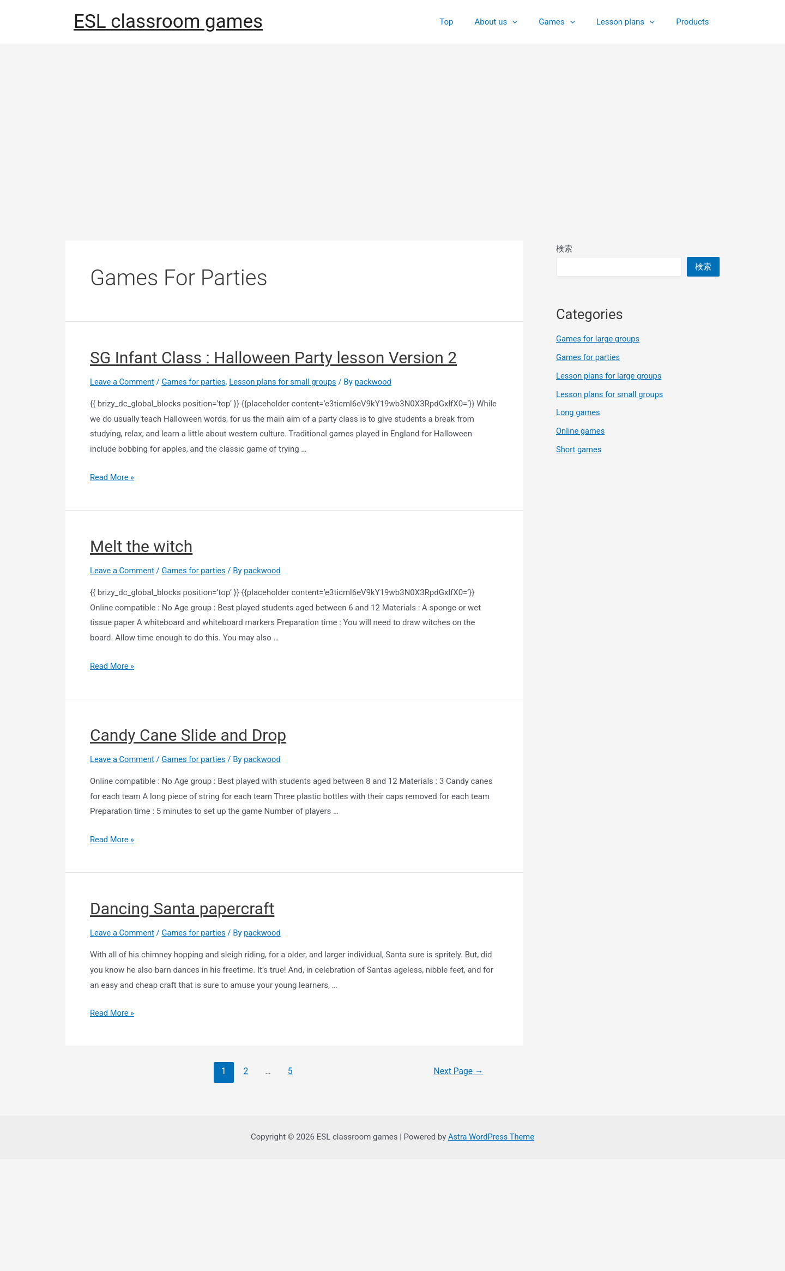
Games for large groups (599, 450)
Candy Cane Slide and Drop (188, 846)
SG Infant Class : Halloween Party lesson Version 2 (273, 469)
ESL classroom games (168, 78)
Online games (581, 543)
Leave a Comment (123, 494)
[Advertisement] (392, 237)
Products (695, 78)
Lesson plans (632, 78)
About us (513, 78)
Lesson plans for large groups (610, 488)
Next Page (457, 1183)
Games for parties (195, 494)
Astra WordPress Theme (491, 1249)
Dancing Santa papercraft (182, 1020)
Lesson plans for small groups (287, 494)
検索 (564, 360)
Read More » (112, 589)
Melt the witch (141, 658)
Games (569, 78)
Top (468, 78)
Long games (578, 524)
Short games (579, 561)
